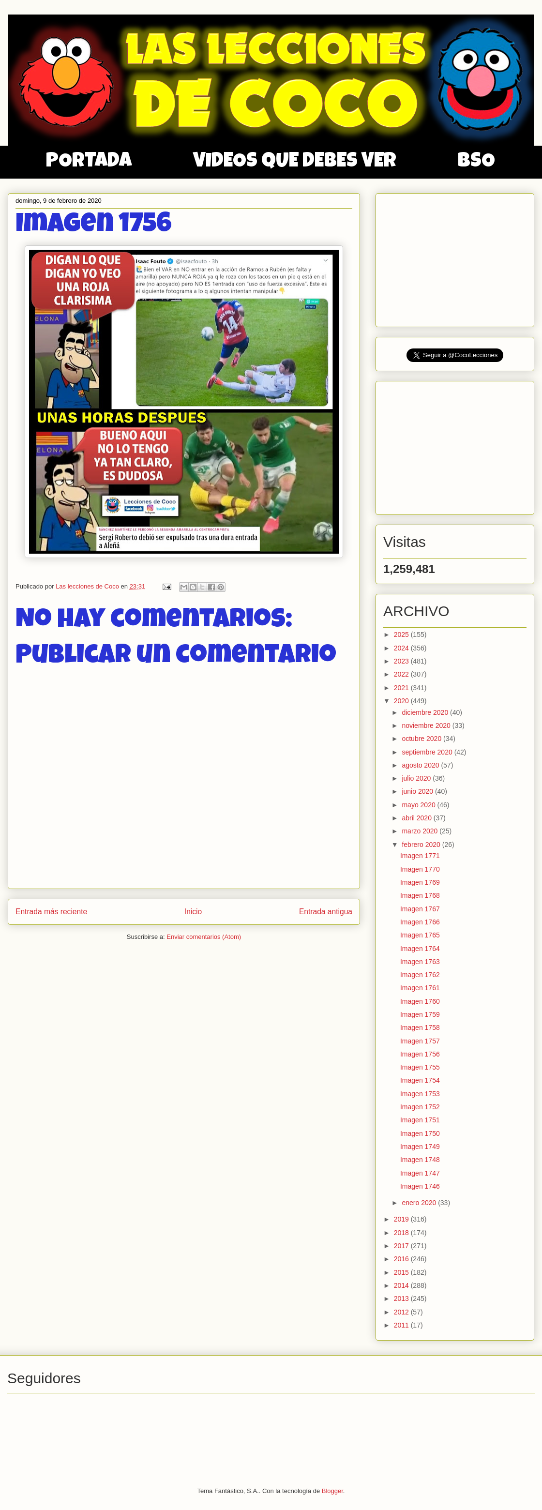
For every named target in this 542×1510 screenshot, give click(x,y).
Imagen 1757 (420, 1041)
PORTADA (89, 162)
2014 (402, 1285)
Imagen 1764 (420, 948)
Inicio (193, 911)
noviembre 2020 (427, 725)
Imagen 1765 (420, 935)
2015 (402, 1272)
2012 (402, 1312)
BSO (476, 162)
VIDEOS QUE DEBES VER (294, 162)
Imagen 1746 (420, 1186)
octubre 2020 (422, 738)
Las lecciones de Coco (88, 586)
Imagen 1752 (420, 1107)
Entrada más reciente (51, 911)
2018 (402, 1233)
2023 (402, 661)
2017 (402, 1246)
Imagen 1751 (420, 1120)
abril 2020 (417, 818)
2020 (402, 701)
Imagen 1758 (420, 1027)
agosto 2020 (421, 765)
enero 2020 (420, 1203)
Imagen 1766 (420, 922)
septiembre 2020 (428, 752)
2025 (402, 634)
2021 (402, 688)
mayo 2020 (419, 805)
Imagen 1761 (420, 988)
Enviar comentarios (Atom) (203, 936)
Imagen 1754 (420, 1080)
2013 (402, 1298)
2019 (402, 1219)
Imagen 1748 (420, 1159)
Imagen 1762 (420, 975)
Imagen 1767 (420, 909)
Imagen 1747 (420, 1173)
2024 (402, 648)
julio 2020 (417, 778)
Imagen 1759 (420, 1014)
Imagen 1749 (420, 1146)
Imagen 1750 (420, 1133)
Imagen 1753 (420, 1094)
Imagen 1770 (420, 869)
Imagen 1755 (420, 1067)
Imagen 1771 (420, 856)
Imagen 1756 (420, 1054)
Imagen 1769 (420, 882)
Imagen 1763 (420, 962)
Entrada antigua (325, 911)
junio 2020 (418, 791)
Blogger (332, 1491)
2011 (402, 1325)
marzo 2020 (420, 831)
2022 (402, 674)
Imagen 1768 (420, 895)
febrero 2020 (422, 844)
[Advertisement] (455, 257)
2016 (402, 1259)
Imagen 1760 (420, 1001)
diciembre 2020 (426, 712)
